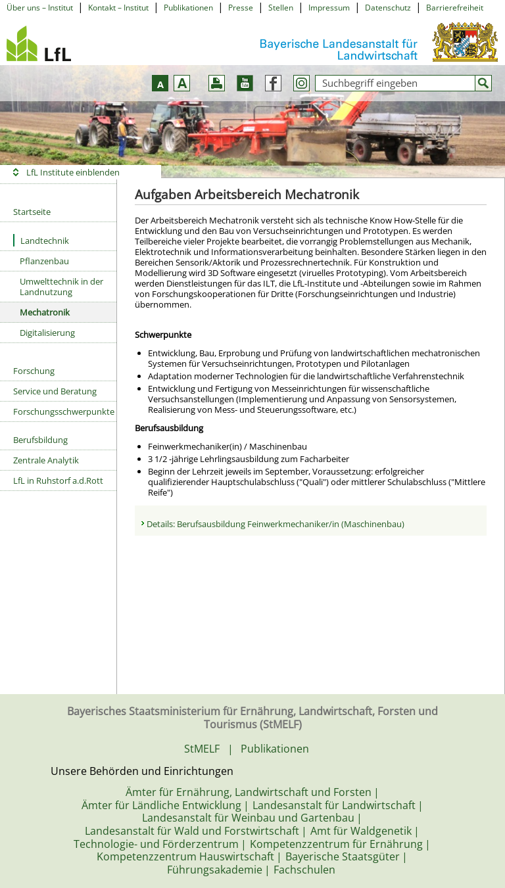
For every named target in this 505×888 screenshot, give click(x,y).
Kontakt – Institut (118, 7)
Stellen (280, 7)
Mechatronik (45, 312)
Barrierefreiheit (454, 7)
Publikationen (188, 7)
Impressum (329, 7)
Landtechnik (41, 240)
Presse (240, 7)
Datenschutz (388, 7)
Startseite (32, 212)
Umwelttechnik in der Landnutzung (61, 286)
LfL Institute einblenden (73, 172)
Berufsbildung (40, 440)
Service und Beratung (55, 391)
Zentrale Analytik (46, 460)
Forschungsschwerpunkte (63, 411)
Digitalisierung (47, 333)
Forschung (34, 371)
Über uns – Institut (40, 7)
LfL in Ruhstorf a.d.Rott (58, 480)
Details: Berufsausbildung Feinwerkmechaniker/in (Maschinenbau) (275, 524)
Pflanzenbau (44, 261)
